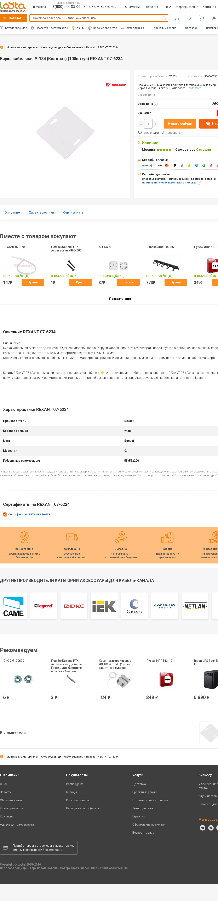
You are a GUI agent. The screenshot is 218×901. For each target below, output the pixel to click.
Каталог (15, 18)
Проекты (152, 6)
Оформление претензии (148, 824)
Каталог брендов (16, 27)
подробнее (195, 88)
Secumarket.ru (52, 849)
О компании (133, 6)
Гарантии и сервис (164, 27)
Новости (5, 792)
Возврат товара (143, 832)
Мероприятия (187, 6)
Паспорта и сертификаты (52, 27)
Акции (80, 27)
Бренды (71, 792)
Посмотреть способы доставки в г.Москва (169, 182)
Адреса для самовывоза (17, 824)
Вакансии (212, 27)
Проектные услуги (144, 792)
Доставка (191, 27)
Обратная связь (11, 800)
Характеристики (41, 212)
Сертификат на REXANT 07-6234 (29, 514)
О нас (3, 784)
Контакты (209, 6)
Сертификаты (73, 212)
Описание (12, 212)
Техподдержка (135, 27)
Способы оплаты (77, 800)
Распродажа (75, 784)
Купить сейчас (180, 124)
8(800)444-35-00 (66, 6)
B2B (167, 6)
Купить (33, 282)
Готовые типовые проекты (150, 800)
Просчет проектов (105, 27)
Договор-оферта (11, 808)
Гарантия (138, 816)
